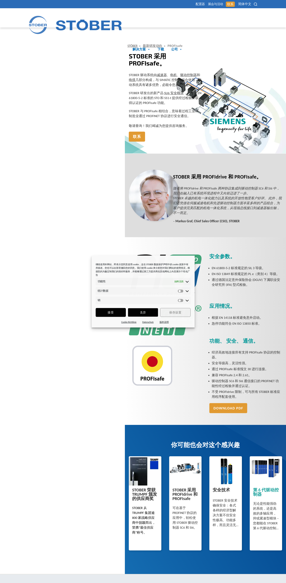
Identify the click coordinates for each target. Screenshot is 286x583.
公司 (251, 16)
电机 (74, 54)
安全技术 (159, 462)
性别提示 (205, 570)
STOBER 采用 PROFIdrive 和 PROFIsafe (114, 464)
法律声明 (155, 570)
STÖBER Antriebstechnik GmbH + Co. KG (64, 554)
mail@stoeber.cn (44, 575)
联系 (222, 4)
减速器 (62, 54)
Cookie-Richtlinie (128, 322)
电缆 (104, 54)
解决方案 (216, 16)
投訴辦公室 (243, 570)
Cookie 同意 (223, 570)
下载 (235, 16)
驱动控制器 (89, 54)
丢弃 (143, 312)
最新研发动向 (55, 32)
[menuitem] (242, 4)
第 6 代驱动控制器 (226, 462)
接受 (111, 312)
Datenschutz (148, 322)
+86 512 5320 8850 (45, 570)
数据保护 (171, 570)
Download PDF (166, 362)
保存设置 (175, 312)
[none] (242, 4)
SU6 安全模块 (74, 67)
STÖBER (34, 32)
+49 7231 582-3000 (118, 570)
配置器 (183, 4)
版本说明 (164, 322)
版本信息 (188, 570)
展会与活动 (203, 4)
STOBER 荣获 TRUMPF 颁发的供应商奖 (53, 464)
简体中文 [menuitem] (239, 4)
